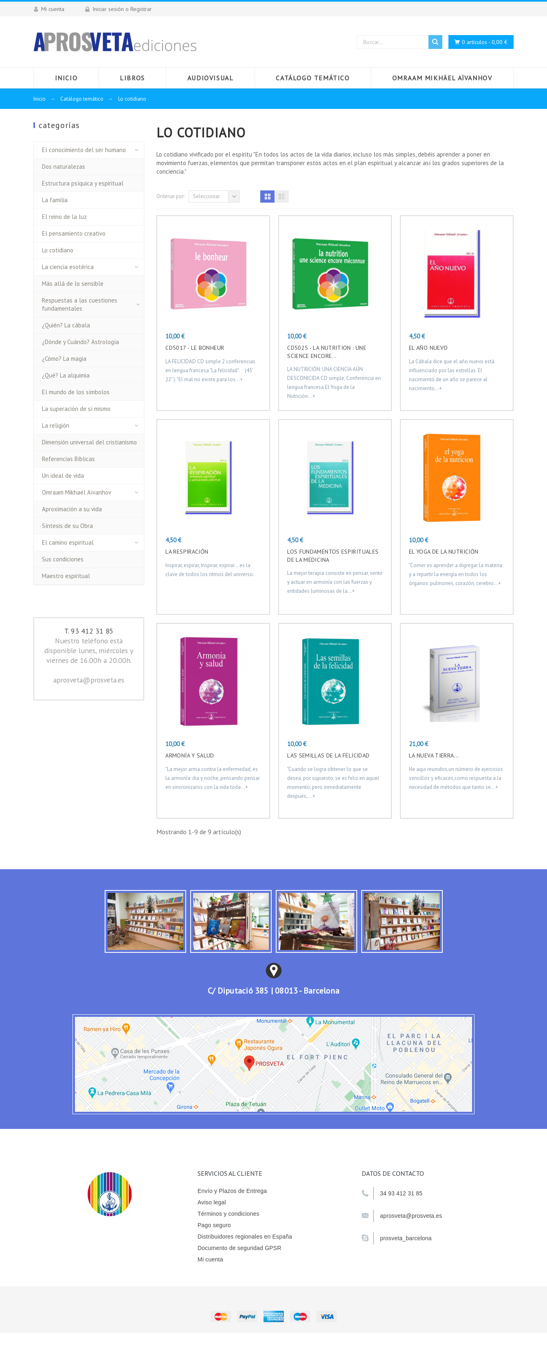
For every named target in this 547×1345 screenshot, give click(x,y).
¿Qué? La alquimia (66, 375)
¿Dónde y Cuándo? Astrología (80, 342)
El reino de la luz (64, 217)
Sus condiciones (62, 559)
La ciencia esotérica (68, 267)
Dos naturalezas (63, 166)
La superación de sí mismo (76, 409)
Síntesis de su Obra (67, 526)
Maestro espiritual (66, 576)
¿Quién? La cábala (66, 325)
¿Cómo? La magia (64, 358)
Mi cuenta (210, 1259)
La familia (55, 200)
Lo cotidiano (57, 250)
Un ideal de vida (63, 475)
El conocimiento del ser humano (84, 150)
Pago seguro (214, 1225)
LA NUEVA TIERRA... (434, 755)
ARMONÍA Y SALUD (189, 755)
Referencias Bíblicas (68, 459)
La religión (55, 425)
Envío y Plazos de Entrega (232, 1191)
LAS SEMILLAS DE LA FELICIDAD (328, 755)
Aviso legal (212, 1202)
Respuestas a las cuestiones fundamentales (79, 304)
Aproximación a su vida (72, 509)
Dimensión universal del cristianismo (89, 442)
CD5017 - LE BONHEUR (194, 347)
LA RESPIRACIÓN (186, 551)
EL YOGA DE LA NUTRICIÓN (443, 551)
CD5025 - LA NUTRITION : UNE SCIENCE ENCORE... (326, 352)
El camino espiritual (68, 542)
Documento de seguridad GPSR (239, 1248)
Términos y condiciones (228, 1213)
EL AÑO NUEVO (428, 347)
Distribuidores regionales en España (245, 1236)
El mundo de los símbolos (76, 392)
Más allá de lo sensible (72, 283)
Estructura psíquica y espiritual (82, 183)
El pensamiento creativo (73, 233)
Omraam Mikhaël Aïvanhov (76, 492)
